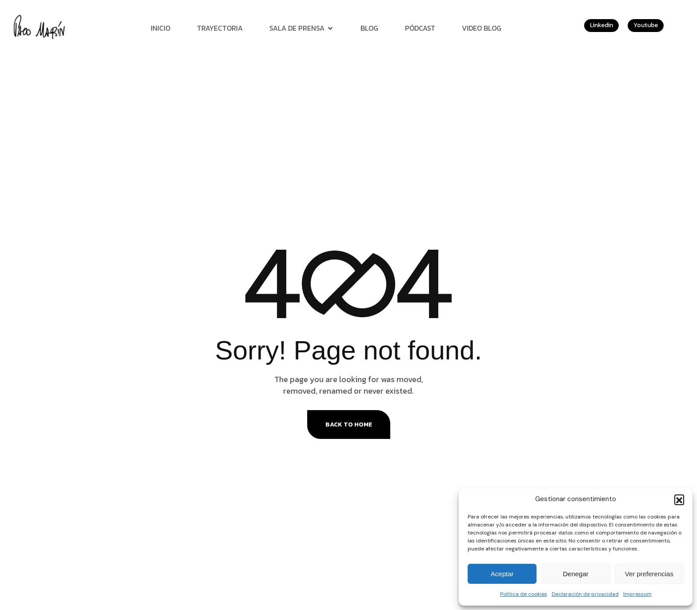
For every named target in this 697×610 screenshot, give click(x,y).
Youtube (645, 25)
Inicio (160, 28)
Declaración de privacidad (585, 594)
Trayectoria (220, 28)
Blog (369, 28)
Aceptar (502, 574)
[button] (679, 499)
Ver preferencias (649, 574)
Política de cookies (523, 594)
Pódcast (420, 28)
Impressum (637, 594)
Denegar (576, 574)
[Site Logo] (40, 26)
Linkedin (601, 25)
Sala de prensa (301, 28)
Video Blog (481, 28)
